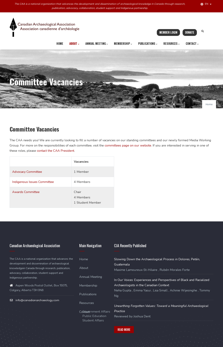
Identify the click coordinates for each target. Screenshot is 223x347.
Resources (171, 43)
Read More (124, 329)
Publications (147, 43)
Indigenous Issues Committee (33, 182)
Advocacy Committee (27, 172)
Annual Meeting (96, 43)
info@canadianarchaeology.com (34, 300)
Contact (192, 43)
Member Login (168, 32)
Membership (123, 43)
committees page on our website (128, 145)
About (74, 43)
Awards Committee (26, 192)
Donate (189, 32)
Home (59, 43)
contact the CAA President (55, 151)
